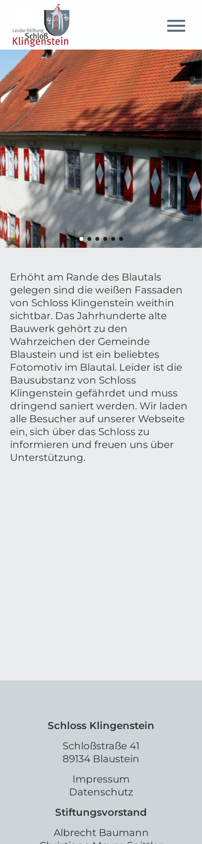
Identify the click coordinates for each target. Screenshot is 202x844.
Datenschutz (101, 792)
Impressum (101, 779)
